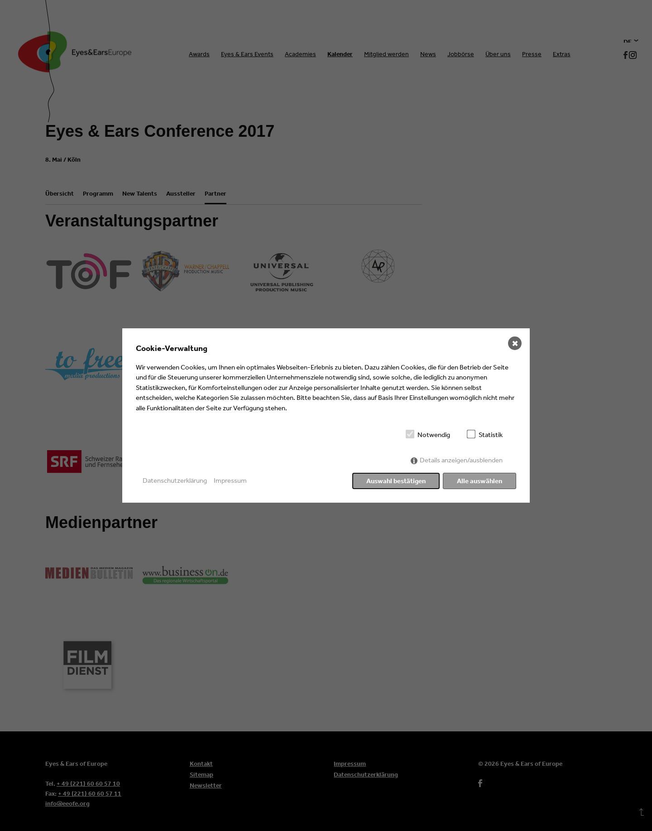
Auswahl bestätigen (396, 480)
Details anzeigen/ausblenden (461, 460)
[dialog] (326, 415)
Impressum (230, 480)
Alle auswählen (479, 480)
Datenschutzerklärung (175, 480)
